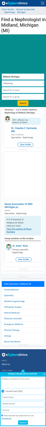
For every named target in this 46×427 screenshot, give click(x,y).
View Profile (25, 144)
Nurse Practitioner (12, 341)
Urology (7, 336)
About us (6, 364)
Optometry (9, 295)
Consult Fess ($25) (12, 391)
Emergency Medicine (13, 324)
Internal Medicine (12, 313)
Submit (23, 422)
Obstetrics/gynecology (14, 301)
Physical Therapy (11, 330)
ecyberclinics (15, 3)
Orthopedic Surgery (13, 307)
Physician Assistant (13, 318)
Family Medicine (11, 289)
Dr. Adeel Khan (20, 245)
